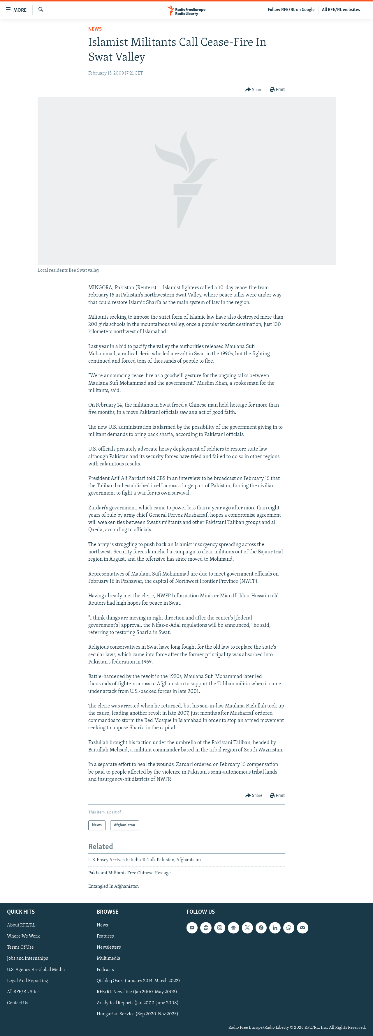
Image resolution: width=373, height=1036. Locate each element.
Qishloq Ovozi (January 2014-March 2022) (138, 981)
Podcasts (105, 970)
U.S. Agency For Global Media (36, 970)
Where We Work (23, 936)
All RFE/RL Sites (23, 992)
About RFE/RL (21, 925)
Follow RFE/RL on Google (291, 10)
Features (105, 936)
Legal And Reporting (27, 981)
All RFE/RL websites (341, 10)
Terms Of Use (20, 947)
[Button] (254, 90)
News (95, 29)
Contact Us (17, 1003)
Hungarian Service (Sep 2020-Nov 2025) (137, 1014)
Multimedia (108, 958)
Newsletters (109, 947)
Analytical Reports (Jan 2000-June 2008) (138, 1003)
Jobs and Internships (27, 958)
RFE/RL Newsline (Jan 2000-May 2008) (137, 992)
